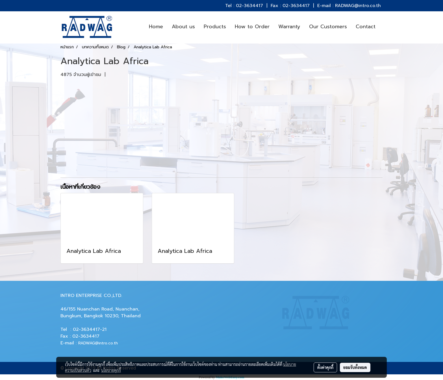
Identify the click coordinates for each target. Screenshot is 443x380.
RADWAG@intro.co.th (98, 343)
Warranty (289, 27)
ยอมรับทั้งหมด (355, 367)
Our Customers (328, 27)
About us (183, 27)
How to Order (252, 27)
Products (215, 27)
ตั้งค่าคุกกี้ (325, 367)
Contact (365, 27)
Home (156, 27)
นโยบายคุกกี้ (111, 370)
